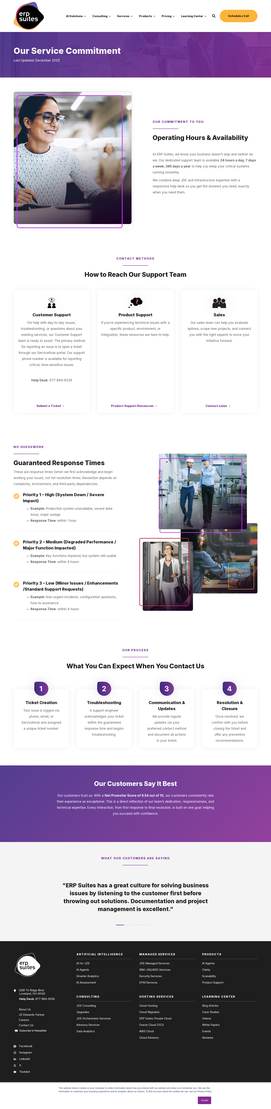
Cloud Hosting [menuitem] (148, 1005)
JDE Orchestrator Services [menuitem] (93, 1018)
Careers (24, 1020)
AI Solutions (76, 16)
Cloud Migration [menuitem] (149, 1012)
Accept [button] (204, 1100)
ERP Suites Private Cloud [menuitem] (155, 1018)
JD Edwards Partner (32, 1014)
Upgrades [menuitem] (82, 1012)
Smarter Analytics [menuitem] (87, 976)
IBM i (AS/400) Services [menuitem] (155, 969)
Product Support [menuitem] (212, 982)
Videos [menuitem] (206, 1018)
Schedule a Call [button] (238, 15)
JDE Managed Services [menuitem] (154, 963)
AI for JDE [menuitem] (83, 963)
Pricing (168, 16)
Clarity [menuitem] (206, 969)
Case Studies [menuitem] (210, 1012)
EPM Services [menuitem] (148, 982)
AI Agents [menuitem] (82, 969)
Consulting (101, 16)
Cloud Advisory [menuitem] (149, 1037)
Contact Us (26, 1025)
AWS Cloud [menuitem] (146, 1031)
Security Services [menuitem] (150, 976)
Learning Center (193, 16)
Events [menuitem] (206, 1031)
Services (125, 16)
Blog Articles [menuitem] (210, 1005)
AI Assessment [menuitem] (86, 982)
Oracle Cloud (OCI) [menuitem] (151, 1025)
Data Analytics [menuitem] (85, 1031)
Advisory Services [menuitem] (88, 1025)
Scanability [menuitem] (209, 976)
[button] (213, 16)
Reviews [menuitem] (207, 1037)
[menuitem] (76, 15)
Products (147, 16)
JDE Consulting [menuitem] (86, 1005)
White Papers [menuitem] (211, 1025)
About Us (25, 1009)
